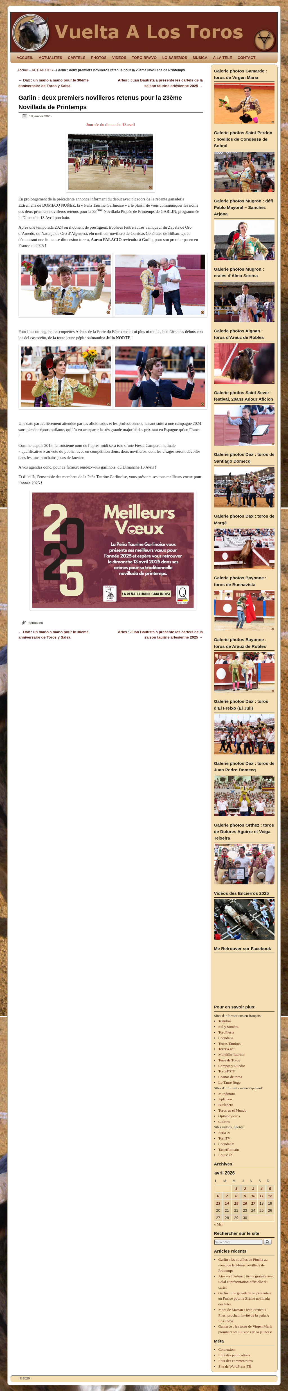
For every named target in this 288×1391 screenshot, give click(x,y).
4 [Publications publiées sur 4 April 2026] (261, 1189)
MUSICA (200, 58)
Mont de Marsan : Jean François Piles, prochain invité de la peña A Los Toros (243, 1315)
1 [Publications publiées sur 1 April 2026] (236, 1189)
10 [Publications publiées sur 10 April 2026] (253, 1196)
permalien (35, 622)
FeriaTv (224, 1133)
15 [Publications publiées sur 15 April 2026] (236, 1203)
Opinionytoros (229, 1116)
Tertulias (224, 1021)
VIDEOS (119, 58)
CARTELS (76, 58)
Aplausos (225, 1099)
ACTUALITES (50, 58)
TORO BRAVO (144, 58)
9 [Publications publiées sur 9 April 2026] (245, 1196)
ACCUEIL (25, 58)
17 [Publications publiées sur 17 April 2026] (253, 1203)
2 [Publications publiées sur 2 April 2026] (245, 1189)
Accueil (22, 70)
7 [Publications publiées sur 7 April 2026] (227, 1196)
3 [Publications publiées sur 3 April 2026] (253, 1189)
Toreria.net (226, 1049)
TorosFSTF (226, 1071)
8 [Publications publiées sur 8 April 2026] (236, 1196)
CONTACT (246, 58)
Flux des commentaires (235, 1361)
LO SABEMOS (174, 58)
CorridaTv (226, 1144)
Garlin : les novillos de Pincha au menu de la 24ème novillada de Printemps (242, 1265)
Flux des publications (234, 1355)
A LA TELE (222, 58)
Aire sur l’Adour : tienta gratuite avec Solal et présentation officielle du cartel (246, 1282)
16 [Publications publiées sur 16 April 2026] (245, 1203)
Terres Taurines (229, 1043)
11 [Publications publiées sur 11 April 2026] (262, 1196)
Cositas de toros (230, 1077)
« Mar (218, 1224)
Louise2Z (225, 1155)
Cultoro (224, 1122)
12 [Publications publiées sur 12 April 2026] (270, 1196)
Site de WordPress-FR (234, 1366)
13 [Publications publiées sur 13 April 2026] (218, 1203)
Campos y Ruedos (231, 1066)
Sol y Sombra (228, 1027)
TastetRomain (228, 1149)
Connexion (226, 1349)
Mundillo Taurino (231, 1054)
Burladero (225, 1105)
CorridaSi (225, 1038)
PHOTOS (98, 58)
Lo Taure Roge (229, 1082)
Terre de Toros (229, 1060)
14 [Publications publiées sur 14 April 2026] (227, 1203)
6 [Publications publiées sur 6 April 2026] (218, 1196)
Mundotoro (226, 1094)
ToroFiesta (226, 1032)
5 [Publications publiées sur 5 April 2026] (270, 1189)
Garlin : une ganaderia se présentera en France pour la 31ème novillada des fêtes (244, 1298)
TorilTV (224, 1138)
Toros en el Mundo (232, 1110)
